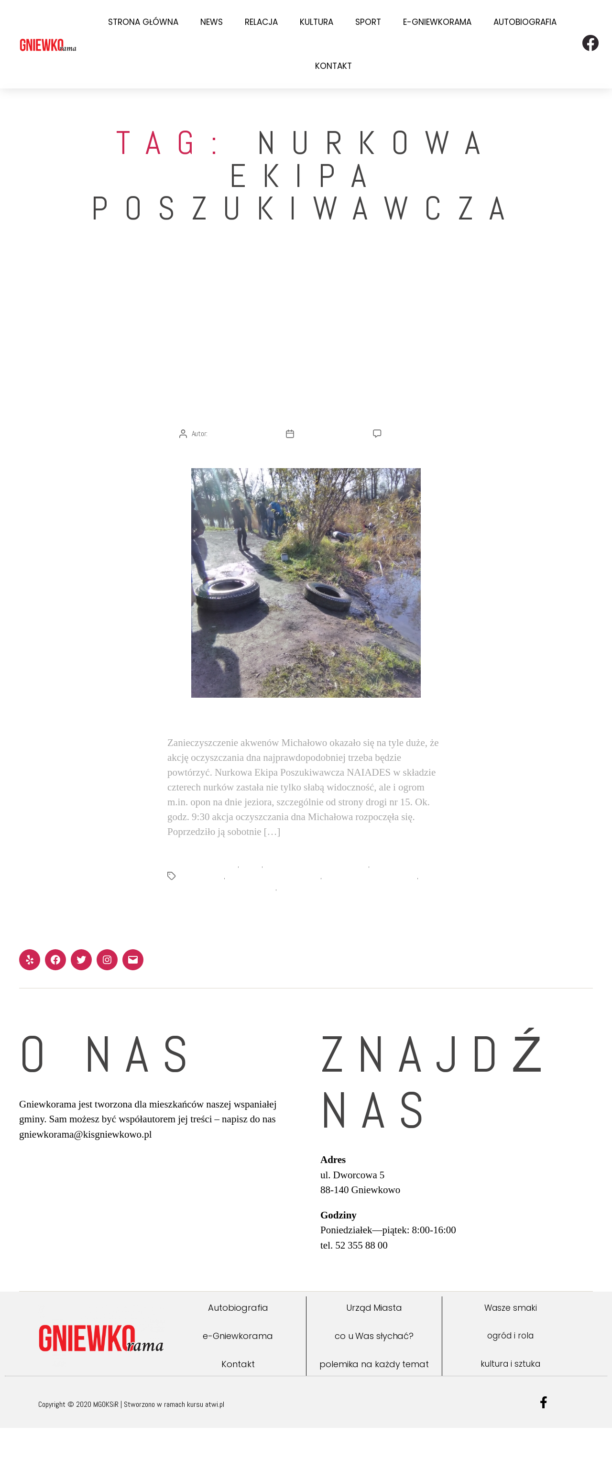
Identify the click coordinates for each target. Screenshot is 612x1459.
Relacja (261, 22)
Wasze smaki (510, 1339)
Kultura (316, 22)
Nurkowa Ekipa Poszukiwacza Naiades (318, 896)
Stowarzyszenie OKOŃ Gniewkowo (374, 907)
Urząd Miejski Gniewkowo (316, 919)
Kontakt (333, 66)
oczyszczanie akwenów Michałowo (275, 907)
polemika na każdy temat (374, 1395)
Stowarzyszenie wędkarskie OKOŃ (229, 919)
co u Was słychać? (374, 1367)
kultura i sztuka (510, 1395)
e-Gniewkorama (437, 22)
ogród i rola (510, 1367)
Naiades (252, 896)
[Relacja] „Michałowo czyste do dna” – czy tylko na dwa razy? (306, 385)
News (211, 22)
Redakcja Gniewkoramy (240, 465)
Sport (368, 22)
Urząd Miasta (374, 1339)
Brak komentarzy (410, 465)
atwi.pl (214, 1435)
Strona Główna (143, 22)
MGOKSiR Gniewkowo (209, 896)
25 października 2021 (329, 465)
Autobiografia (525, 22)
